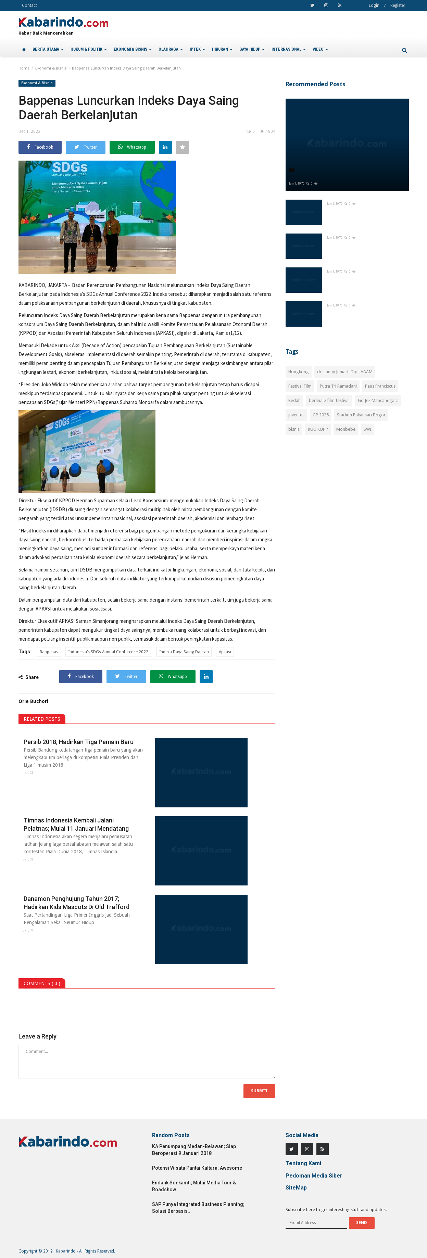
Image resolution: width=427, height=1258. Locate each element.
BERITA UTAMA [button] (48, 49)
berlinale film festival (329, 400)
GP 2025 (321, 414)
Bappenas (49, 652)
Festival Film (300, 386)
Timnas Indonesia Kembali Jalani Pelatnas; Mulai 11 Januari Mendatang (76, 824)
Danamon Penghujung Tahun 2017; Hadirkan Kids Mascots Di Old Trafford (76, 902)
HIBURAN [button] (222, 49)
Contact (29, 5)
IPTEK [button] (197, 49)
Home (23, 68)
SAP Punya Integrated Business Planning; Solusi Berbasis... (198, 1208)
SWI (368, 429)
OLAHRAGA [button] (171, 49)
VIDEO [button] (320, 49)
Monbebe (345, 429)
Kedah (294, 400)
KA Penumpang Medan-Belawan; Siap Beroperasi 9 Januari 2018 (194, 1150)
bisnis (294, 429)
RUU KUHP (318, 429)
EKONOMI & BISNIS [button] (133, 49)
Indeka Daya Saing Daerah (184, 652)
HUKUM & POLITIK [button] (89, 49)
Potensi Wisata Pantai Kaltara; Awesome (197, 1168)
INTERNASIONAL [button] (289, 49)
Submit (259, 1091)
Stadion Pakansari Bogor (361, 414)
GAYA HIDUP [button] (252, 49)
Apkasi (225, 652)
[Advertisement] (347, 501)
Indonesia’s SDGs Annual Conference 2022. (108, 652)
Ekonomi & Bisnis (51, 68)
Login (374, 5)
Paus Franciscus (380, 386)
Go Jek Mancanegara (378, 400)
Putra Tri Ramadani (338, 386)
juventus (296, 414)
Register (397, 5)
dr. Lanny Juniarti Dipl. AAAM (345, 371)
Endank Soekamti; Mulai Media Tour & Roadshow (194, 1186)
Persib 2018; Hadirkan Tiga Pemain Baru (79, 741)
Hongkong (298, 371)
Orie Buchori (33, 701)
